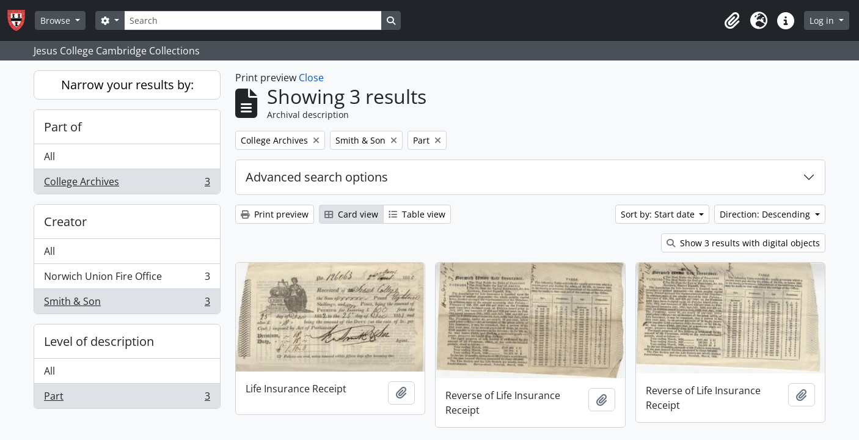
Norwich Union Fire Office (126, 279)
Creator (65, 221)
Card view (351, 214)
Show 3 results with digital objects (743, 243)
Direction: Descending (766, 214)
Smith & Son (126, 304)
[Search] (253, 20)
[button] (731, 20)
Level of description (99, 341)
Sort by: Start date (659, 214)
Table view (417, 214)
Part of (63, 127)
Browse (56, 20)
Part (126, 398)
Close (311, 77)
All (49, 156)
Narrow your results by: (127, 84)
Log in (823, 20)
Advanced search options (317, 177)
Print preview (275, 214)
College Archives (126, 184)
